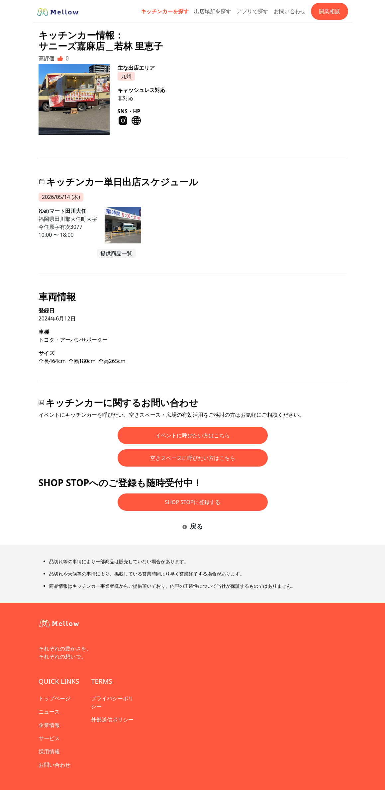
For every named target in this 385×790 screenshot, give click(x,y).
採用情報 (49, 751)
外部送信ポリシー (112, 719)
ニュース (49, 711)
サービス (49, 738)
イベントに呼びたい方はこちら (192, 435)
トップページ (54, 698)
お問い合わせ (290, 11)
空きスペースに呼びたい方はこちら (192, 458)
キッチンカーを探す (165, 11)
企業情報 (49, 725)
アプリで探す (252, 11)
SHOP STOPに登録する (192, 502)
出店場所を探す (212, 11)
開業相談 (329, 11)
